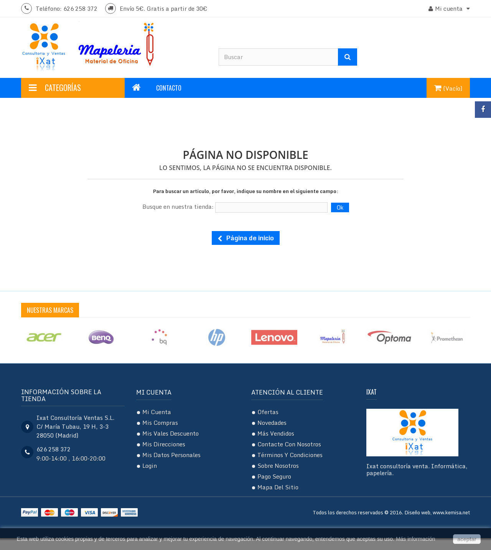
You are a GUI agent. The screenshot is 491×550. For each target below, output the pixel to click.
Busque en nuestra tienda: (178, 206)
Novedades (272, 422)
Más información (415, 539)
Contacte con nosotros (289, 444)
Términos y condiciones (290, 454)
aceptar (466, 539)
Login (149, 465)
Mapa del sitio (277, 487)
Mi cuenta (153, 392)
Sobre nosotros (278, 465)
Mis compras (160, 422)
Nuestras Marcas (50, 310)
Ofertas (267, 411)
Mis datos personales (171, 454)
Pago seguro (274, 476)
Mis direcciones (163, 444)
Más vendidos (275, 433)
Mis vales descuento (170, 433)
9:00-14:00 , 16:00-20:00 (70, 458)
